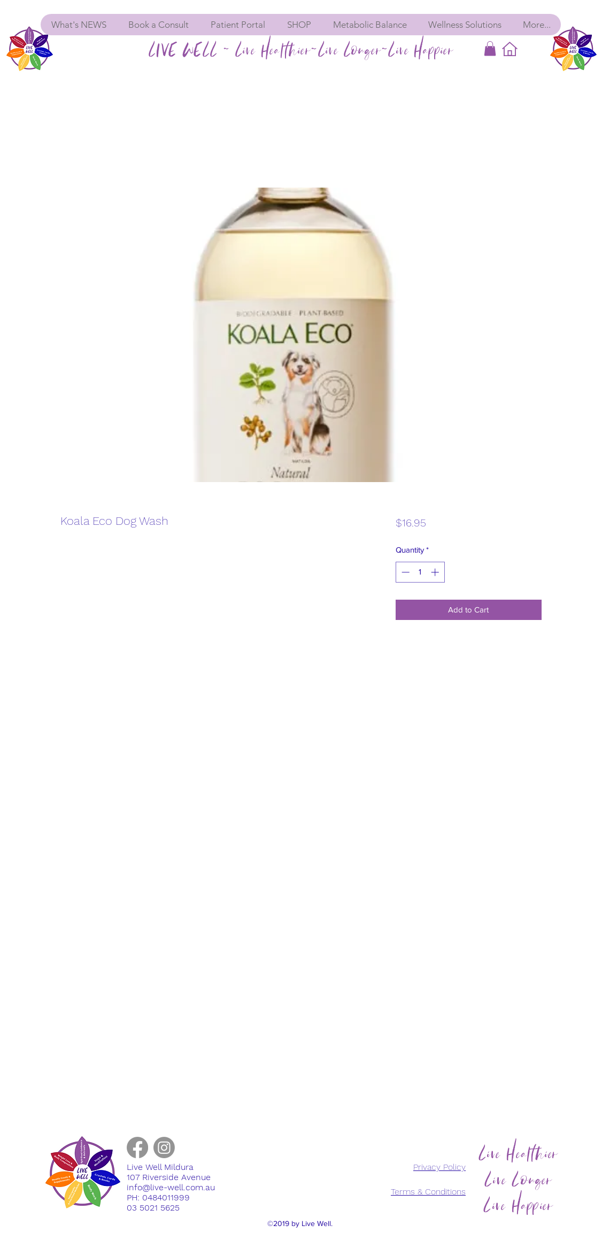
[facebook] (137, 1147)
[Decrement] (404, 572)
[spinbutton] (420, 572)
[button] (490, 48)
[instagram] (164, 1147)
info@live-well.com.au (171, 1187)
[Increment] (436, 572)
